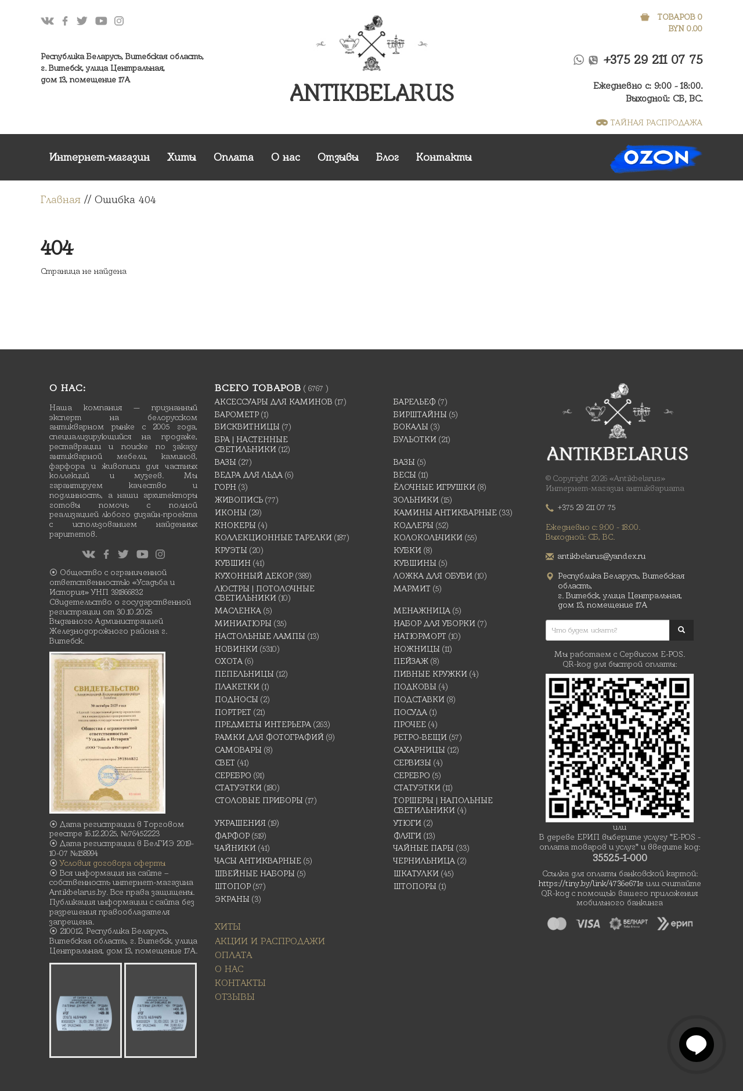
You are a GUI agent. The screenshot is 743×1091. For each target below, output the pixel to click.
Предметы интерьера (263, 724)
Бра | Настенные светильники (251, 444)
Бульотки (415, 439)
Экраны (232, 899)
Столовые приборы (259, 800)
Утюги (407, 823)
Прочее (410, 724)
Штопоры (415, 886)
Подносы (236, 699)
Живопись (239, 499)
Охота (229, 661)
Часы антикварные (258, 860)
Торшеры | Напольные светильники (443, 805)
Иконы (231, 512)
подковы (415, 686)
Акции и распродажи (270, 941)
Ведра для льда (249, 474)
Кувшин (233, 563)
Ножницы (417, 648)
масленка (238, 610)
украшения (240, 823)
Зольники (416, 499)
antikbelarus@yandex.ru (601, 556)
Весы (405, 474)
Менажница (422, 610)
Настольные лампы (260, 636)
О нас (285, 157)
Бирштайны (420, 414)
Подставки (419, 699)
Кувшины (415, 563)
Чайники (235, 847)
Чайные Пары (424, 847)
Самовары (238, 749)
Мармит (412, 588)
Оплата (234, 157)
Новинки (236, 648)
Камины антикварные (445, 512)
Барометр (237, 414)
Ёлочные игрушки (434, 487)
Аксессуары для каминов (274, 401)
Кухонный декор (254, 575)
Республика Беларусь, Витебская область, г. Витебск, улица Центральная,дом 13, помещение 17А (122, 68)
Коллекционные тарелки (273, 537)
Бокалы (411, 426)
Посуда (410, 712)
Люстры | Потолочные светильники (265, 593)
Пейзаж (411, 661)
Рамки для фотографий (269, 737)
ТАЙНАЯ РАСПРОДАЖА (649, 122)
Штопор (233, 886)
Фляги (407, 835)
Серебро (233, 775)
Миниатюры (243, 623)
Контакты (444, 157)
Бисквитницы (247, 426)
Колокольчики (428, 537)
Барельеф (415, 401)
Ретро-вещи (420, 737)
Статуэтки (238, 787)
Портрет (233, 712)
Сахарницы (419, 749)
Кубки (407, 550)
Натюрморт (420, 636)
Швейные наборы (255, 873)
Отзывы (338, 157)
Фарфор (232, 835)
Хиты (181, 157)
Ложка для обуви (433, 575)
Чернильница (424, 860)
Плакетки (237, 686)
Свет (225, 762)
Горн (225, 487)
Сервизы (412, 762)
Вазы (225, 462)
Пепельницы (244, 673)
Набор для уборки (434, 623)
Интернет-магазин (99, 157)
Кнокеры (235, 525)
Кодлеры (414, 525)
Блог (387, 157)
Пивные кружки (430, 673)
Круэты (231, 550)
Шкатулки (416, 873)
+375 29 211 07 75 (653, 59)
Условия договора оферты (112, 863)
